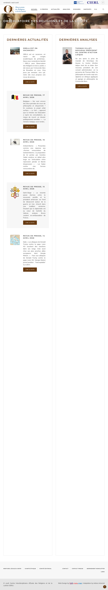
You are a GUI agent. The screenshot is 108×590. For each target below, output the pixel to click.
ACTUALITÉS (55, 9)
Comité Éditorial (45, 568)
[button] (103, 9)
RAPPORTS (87, 9)
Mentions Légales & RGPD (12, 568)
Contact (65, 568)
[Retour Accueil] (14, 9)
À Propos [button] (44, 9)
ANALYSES (66, 9)
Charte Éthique (30, 568)
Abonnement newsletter (96, 568)
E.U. (95, 9)
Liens (103, 571)
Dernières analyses (78, 39)
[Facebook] (102, 2)
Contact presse (77, 568)
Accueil (34, 9)
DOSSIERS (76, 9)
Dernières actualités (27, 39)
